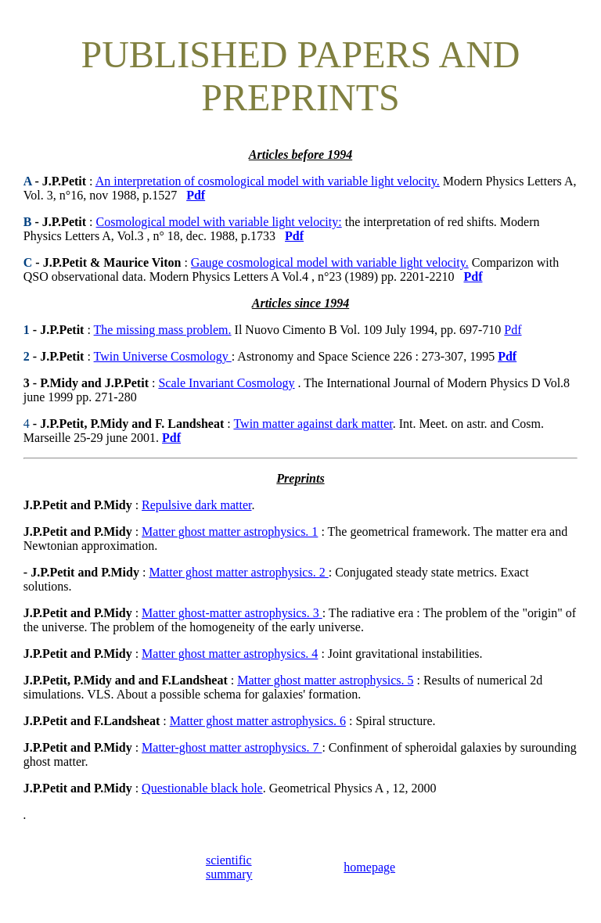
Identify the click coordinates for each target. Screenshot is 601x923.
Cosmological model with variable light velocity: (219, 221)
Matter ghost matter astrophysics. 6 (258, 720)
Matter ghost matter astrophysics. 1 (230, 531)
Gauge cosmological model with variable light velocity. (330, 262)
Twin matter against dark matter (312, 423)
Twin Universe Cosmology (163, 356)
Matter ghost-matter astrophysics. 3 (230, 613)
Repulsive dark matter (196, 505)
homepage (369, 867)
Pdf (512, 329)
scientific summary (229, 867)
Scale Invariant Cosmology (226, 383)
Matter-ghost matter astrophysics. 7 (232, 747)
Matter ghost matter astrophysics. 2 (238, 572)
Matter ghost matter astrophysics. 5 (325, 680)
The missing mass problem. (163, 329)
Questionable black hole (202, 788)
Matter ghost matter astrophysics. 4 (230, 653)
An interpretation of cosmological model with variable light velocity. (267, 181)
